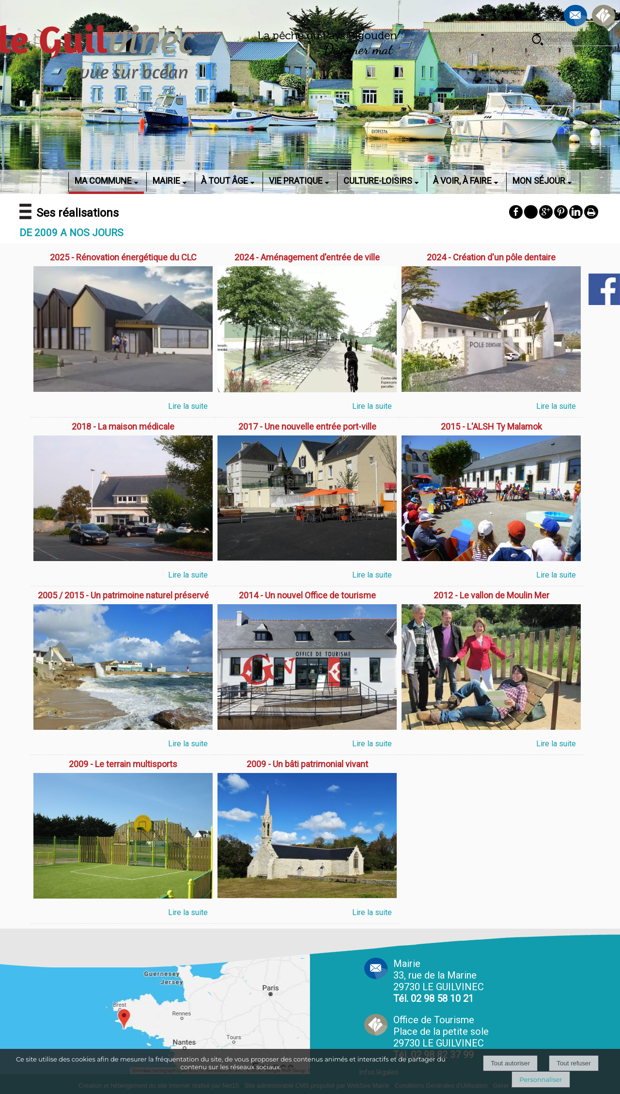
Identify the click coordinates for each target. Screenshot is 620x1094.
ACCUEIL (56, 181)
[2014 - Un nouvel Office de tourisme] (307, 596)
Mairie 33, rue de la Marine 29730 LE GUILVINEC (438, 981)
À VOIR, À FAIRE (462, 181)
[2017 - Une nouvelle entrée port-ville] (307, 427)
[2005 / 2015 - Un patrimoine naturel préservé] (123, 596)
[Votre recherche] (581, 39)
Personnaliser (540, 1079)
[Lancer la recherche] (537, 40)
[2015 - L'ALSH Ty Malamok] (491, 427)
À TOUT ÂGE (224, 181)
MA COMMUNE (103, 181)
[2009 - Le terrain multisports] (123, 765)
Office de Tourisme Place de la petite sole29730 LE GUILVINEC (441, 1037)
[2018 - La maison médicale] (123, 427)
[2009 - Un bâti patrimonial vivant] (307, 765)
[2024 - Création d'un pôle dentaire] (491, 258)
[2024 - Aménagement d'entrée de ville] (307, 258)
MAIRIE (166, 181)
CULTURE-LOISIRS (377, 181)
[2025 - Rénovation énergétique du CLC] (123, 258)
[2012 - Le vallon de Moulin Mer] (491, 596)
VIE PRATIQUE (296, 181)
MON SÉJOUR (538, 181)
